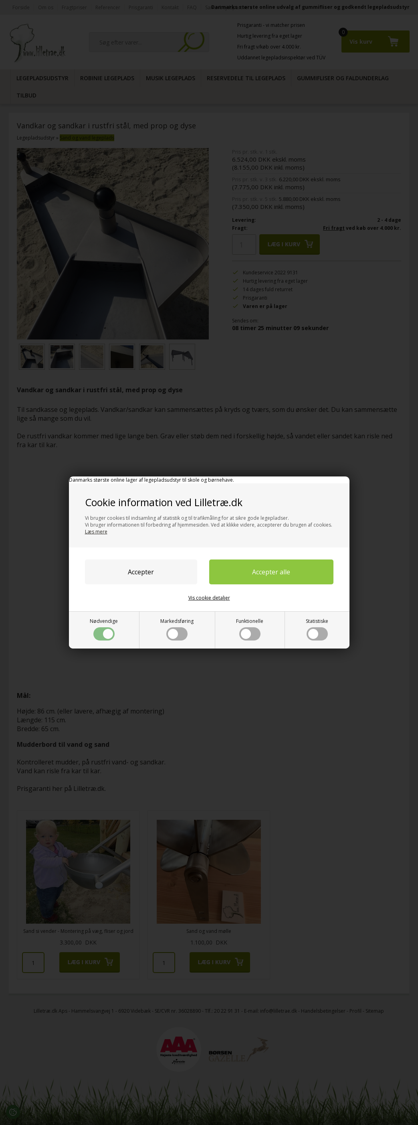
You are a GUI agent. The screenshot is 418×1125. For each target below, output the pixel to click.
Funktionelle (249, 629)
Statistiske (317, 629)
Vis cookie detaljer (209, 597)
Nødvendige (104, 629)
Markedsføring (177, 629)
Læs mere (96, 531)
